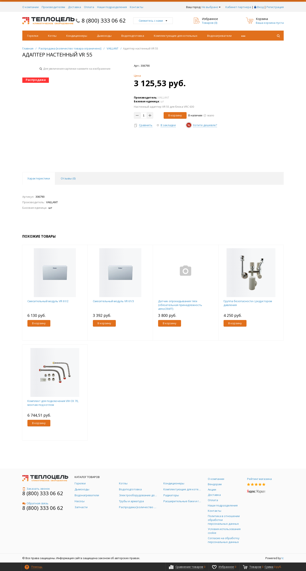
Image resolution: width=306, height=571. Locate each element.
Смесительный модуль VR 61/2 (47, 301)
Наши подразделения (112, 7)
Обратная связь (35, 503)
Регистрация (275, 7)
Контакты (136, 7)
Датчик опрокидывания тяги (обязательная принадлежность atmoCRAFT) (180, 305)
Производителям (53, 7)
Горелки (32, 36)
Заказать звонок (36, 489)
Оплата (89, 7)
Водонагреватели (219, 36)
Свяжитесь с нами (153, 21)
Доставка (74, 7)
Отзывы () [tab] (68, 178)
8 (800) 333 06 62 (104, 20)
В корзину (175, 115)
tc (283, 558)
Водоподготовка (132, 36)
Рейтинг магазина (259, 479)
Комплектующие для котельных (175, 36)
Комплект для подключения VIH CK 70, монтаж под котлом (52, 403)
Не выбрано (211, 7)
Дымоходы (104, 36)
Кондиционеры (76, 36)
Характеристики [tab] (38, 178)
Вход (260, 7)
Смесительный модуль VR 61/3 (113, 301)
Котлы (52, 36)
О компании (30, 7)
